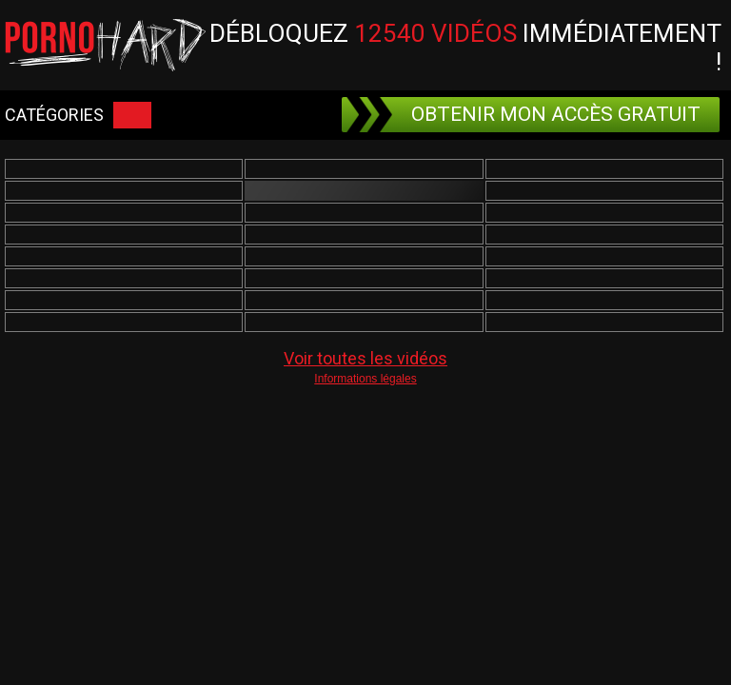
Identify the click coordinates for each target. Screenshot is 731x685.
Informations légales (365, 378)
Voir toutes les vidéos (365, 358)
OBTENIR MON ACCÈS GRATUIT (523, 114)
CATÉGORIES (78, 115)
